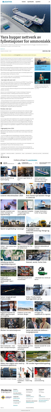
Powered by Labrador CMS (25, 410)
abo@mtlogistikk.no (30, 402)
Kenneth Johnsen (16, 398)
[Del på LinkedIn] (45, 51)
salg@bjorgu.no (42, 396)
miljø (23, 153)
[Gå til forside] (7, 1)
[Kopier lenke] (48, 51)
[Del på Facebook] (43, 51)
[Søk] (49, 1)
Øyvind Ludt (15, 390)
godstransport (28, 153)
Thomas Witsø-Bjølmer (17, 394)
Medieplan (15, 405)
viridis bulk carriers (10, 153)
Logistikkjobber (30, 1)
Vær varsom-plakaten (43, 400)
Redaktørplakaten (42, 401)
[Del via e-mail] (46, 51)
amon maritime (45, 153)
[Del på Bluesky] (49, 51)
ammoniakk (3, 153)
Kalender (24, 1)
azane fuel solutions (37, 153)
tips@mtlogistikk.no (30, 396)
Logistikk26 (37, 1)
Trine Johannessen (17, 401)
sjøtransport (18, 153)
